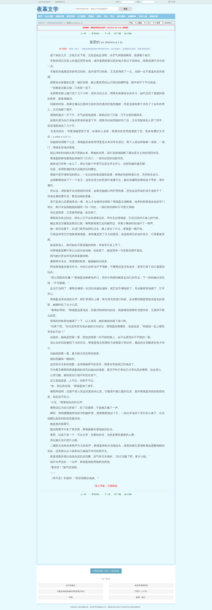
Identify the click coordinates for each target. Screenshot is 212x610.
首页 (40, 16)
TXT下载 (117, 34)
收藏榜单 (132, 16)
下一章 (107, 34)
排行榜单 (121, 16)
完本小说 (143, 16)
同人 (112, 16)
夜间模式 (168, 23)
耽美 (99, 16)
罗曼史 (91, 16)
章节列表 (95, 34)
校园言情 (60, 16)
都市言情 (71, 16)
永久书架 (49, 16)
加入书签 (128, 34)
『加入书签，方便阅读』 (106, 486)
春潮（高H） (74, 49)
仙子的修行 (116, 49)
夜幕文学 (47, 9)
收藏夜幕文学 (60, 2)
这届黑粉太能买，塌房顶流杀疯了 (136, 49)
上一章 (83, 34)
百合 (106, 16)
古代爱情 (81, 16)
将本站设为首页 (44, 2)
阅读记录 (154, 16)
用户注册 (171, 2)
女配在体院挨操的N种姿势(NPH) (95, 49)
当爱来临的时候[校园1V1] (56, 23)
